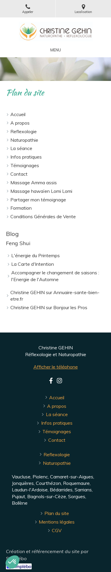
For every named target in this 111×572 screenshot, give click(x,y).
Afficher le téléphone (55, 367)
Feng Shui (18, 243)
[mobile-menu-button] (55, 50)
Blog (12, 233)
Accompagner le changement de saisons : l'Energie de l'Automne (55, 276)
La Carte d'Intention (32, 264)
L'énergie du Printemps (35, 255)
